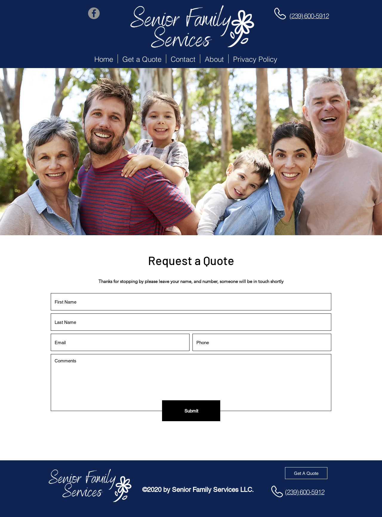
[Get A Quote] (306, 473)
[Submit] (191, 410)
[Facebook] (94, 13)
